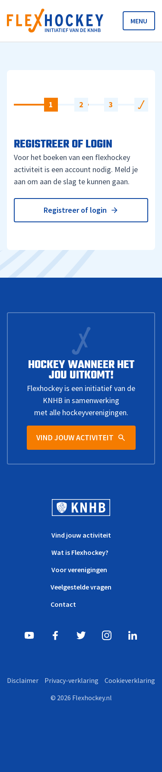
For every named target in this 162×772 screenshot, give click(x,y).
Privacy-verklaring (71, 680)
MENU (138, 20)
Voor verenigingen (79, 569)
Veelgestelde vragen (81, 587)
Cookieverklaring (130, 680)
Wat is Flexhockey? (79, 552)
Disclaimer (22, 680)
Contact (63, 604)
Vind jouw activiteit (81, 535)
